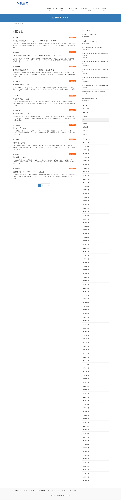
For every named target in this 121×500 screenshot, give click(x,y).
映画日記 (72, 37)
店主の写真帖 (86, 109)
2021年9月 (86, 346)
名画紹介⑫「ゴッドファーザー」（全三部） (29, 172)
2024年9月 (86, 215)
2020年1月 (86, 419)
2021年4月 (86, 364)
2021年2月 (86, 371)
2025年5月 (86, 186)
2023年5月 (86, 273)
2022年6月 (86, 313)
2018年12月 (86, 466)
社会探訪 (85, 123)
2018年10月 (86, 473)
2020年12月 (86, 379)
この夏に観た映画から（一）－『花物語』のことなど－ (34, 70)
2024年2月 (86, 241)
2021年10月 (86, 342)
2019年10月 (86, 430)
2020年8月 (86, 393)
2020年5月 (86, 404)
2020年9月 (86, 390)
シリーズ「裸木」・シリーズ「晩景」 (58, 490)
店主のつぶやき (41, 490)
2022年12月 (86, 292)
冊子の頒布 (73, 490)
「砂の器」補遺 (19, 143)
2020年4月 (86, 408)
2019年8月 (86, 437)
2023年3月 (86, 281)
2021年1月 (86, 375)
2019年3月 (86, 455)
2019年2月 (86, 459)
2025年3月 (86, 193)
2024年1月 (86, 244)
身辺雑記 (85, 134)
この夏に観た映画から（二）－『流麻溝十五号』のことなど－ (37, 55)
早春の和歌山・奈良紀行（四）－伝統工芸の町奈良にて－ (95, 54)
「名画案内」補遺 (19, 157)
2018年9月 (86, 477)
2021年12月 (86, 335)
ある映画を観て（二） (21, 99)
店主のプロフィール (29, 490)
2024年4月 (86, 233)
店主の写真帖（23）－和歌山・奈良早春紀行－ (95, 85)
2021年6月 (86, 357)
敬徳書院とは (17, 490)
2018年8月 (86, 480)
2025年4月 (86, 190)
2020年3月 (86, 411)
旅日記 (85, 116)
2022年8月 (86, 306)
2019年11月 (86, 426)
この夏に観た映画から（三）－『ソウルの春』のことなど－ (36, 41)
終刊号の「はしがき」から (89, 41)
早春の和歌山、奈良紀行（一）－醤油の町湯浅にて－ (95, 78)
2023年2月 (86, 284)
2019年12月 (86, 422)
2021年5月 (86, 361)
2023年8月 (86, 262)
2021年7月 (86, 353)
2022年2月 (86, 328)
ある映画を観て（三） (21, 84)
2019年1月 (86, 462)
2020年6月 (86, 401)
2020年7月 (86, 397)
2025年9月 (86, 172)
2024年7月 (86, 222)
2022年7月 (86, 310)
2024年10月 (86, 212)
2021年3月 (86, 368)
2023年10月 (86, 255)
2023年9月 (86, 259)
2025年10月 (86, 168)
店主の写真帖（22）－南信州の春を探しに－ (94, 92)
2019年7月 (86, 440)
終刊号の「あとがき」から (89, 34)
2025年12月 (86, 161)
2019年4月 (86, 451)
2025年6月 (86, 182)
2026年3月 (86, 150)
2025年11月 (86, 164)
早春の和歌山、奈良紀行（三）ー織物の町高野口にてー (95, 62)
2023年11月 (86, 252)
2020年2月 (86, 415)
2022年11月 (86, 295)
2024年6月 (86, 226)
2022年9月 (86, 302)
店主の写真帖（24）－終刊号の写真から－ (94, 47)
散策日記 (85, 112)
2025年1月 (86, 201)
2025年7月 (86, 179)
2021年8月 (86, 350)
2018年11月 (86, 470)
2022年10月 (86, 299)
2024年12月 (86, 204)
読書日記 (85, 130)
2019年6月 (86, 444)
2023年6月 (86, 270)
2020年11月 (86, 382)
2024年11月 (86, 208)
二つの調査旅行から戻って (89, 98)
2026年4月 (86, 146)
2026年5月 (86, 143)
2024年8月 (86, 219)
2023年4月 (86, 277)
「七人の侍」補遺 (19, 128)
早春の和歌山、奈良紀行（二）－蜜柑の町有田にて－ (95, 70)
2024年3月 (86, 237)
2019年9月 (86, 433)
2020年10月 (86, 386)
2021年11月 (86, 339)
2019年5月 (86, 448)
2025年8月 (86, 175)
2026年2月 (86, 153)
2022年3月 (86, 324)
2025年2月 (86, 197)
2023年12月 (86, 248)
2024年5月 (86, 230)
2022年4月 (86, 321)
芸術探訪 (85, 127)
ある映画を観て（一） (21, 114)
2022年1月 (86, 331)
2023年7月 (86, 266)
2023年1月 (86, 288)
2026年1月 (86, 157)
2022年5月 (86, 317)
